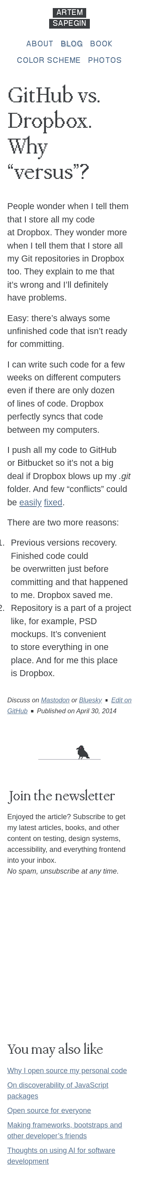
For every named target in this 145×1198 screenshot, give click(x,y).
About (40, 44)
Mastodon (55, 700)
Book (101, 44)
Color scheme (49, 60)
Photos (105, 60)
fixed (53, 502)
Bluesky (90, 700)
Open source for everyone (49, 1111)
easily (30, 502)
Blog (72, 44)
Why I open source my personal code (67, 1071)
